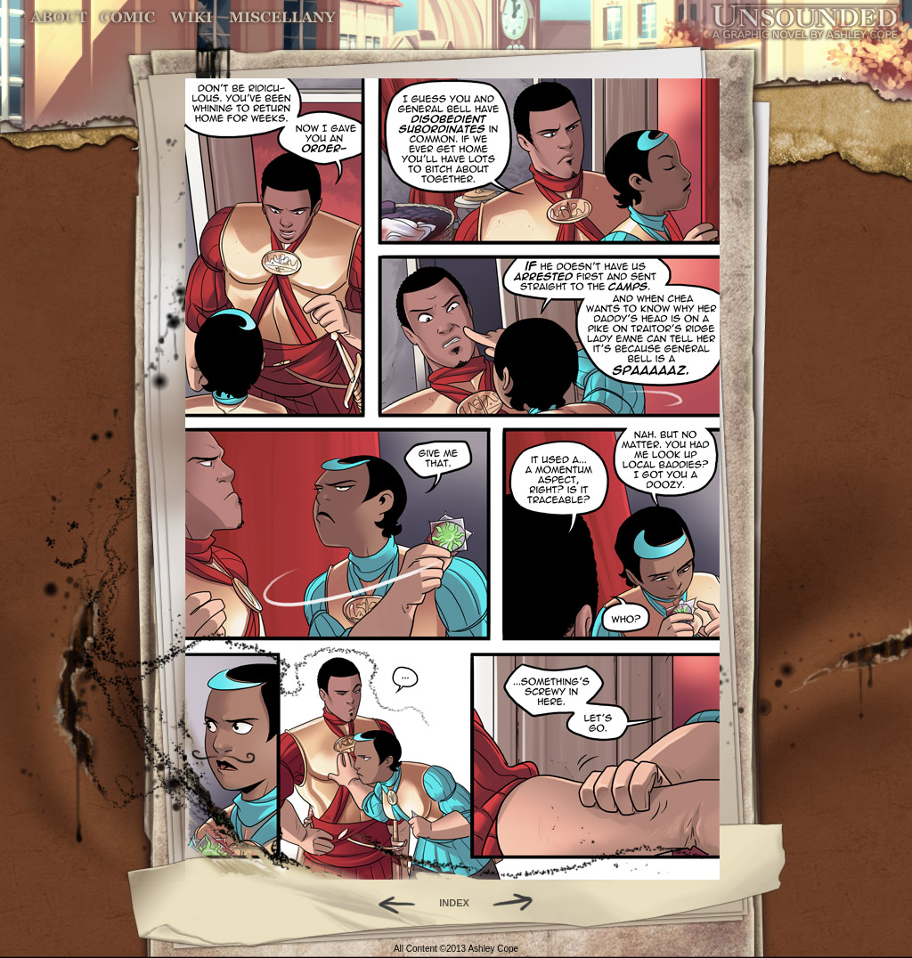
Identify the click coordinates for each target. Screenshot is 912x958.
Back (390, 903)
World (192, 17)
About (60, 17)
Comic (128, 17)
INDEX (454, 902)
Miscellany (282, 17)
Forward (519, 903)
